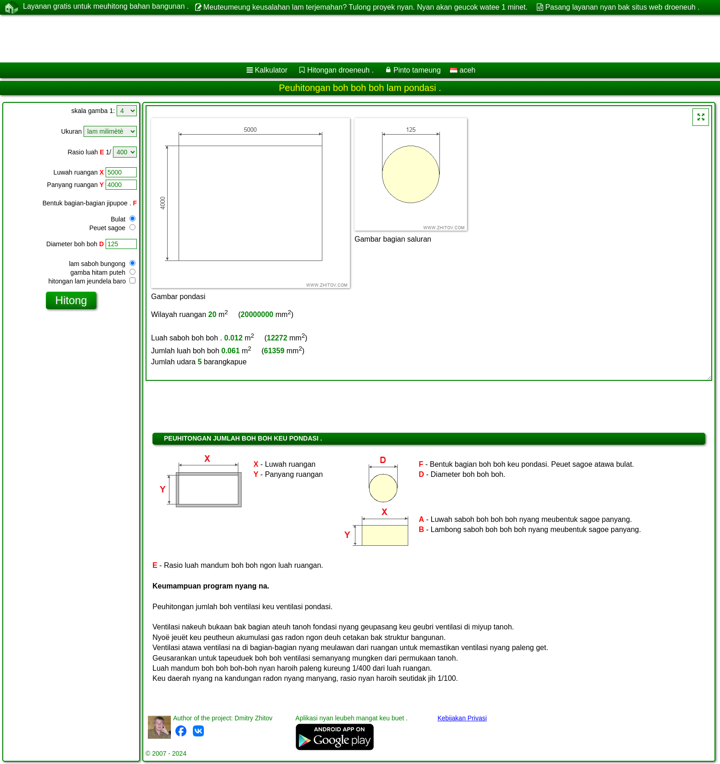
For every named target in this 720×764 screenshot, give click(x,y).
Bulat (123, 219)
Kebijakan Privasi (462, 718)
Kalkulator (271, 70)
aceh (462, 70)
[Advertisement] (278, 38)
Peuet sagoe (112, 228)
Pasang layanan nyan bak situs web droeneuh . (622, 7)
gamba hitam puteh (102, 272)
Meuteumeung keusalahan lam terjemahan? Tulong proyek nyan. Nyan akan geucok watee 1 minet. (365, 7)
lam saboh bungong (102, 263)
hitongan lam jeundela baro (91, 281)
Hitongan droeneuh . (340, 70)
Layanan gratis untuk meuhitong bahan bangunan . (106, 6)
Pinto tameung (417, 70)
